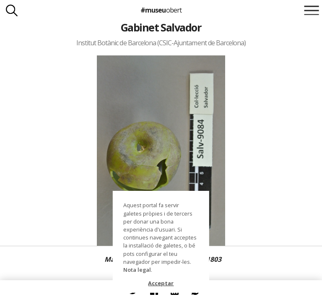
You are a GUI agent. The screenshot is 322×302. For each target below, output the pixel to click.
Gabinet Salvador (161, 27)
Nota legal (137, 269)
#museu (160, 10)
